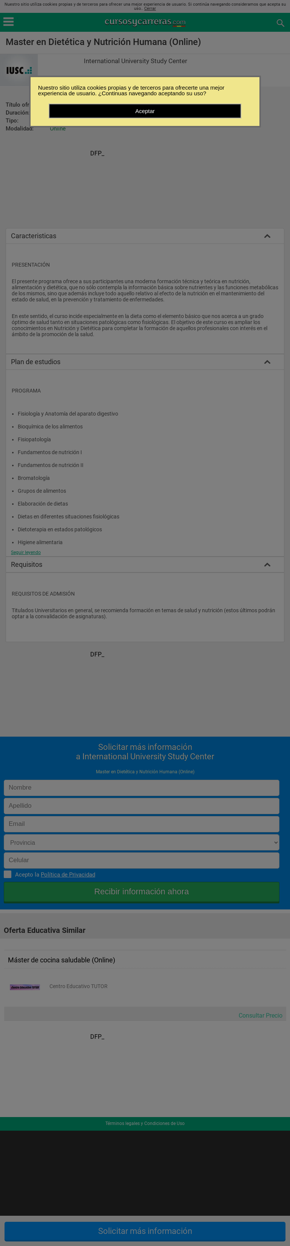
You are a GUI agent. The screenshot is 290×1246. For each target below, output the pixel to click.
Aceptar (145, 111)
